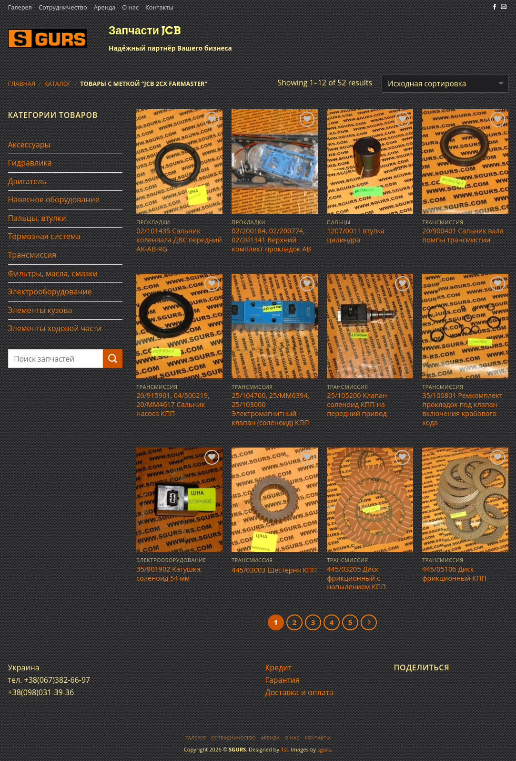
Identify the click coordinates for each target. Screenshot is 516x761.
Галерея (20, 7)
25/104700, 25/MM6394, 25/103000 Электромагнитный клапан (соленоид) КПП (270, 409)
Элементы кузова (40, 310)
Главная (22, 83)
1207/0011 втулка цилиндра (355, 235)
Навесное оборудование (54, 199)
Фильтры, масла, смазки (53, 273)
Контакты (159, 7)
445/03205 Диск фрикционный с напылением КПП (356, 578)
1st (284, 749)
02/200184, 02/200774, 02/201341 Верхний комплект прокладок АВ (271, 240)
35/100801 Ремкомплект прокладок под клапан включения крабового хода (462, 409)
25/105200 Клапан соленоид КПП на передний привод (357, 404)
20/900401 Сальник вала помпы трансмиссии (463, 235)
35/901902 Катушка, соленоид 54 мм (169, 574)
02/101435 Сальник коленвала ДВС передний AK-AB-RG (179, 240)
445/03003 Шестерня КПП (274, 570)
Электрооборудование (50, 291)
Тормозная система (44, 236)
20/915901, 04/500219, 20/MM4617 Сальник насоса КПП (172, 404)
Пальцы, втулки (37, 218)
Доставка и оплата (299, 692)
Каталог (57, 83)
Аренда (105, 7)
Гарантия (282, 680)
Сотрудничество (63, 7)
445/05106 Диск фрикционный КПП (454, 574)
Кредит (278, 667)
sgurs (324, 749)
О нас (130, 7)
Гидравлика (30, 162)
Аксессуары (29, 144)
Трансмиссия (32, 255)
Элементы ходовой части (55, 328)
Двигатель (27, 181)
